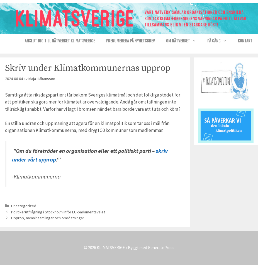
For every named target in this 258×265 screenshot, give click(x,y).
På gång (219, 41)
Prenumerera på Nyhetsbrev (130, 41)
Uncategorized (23, 205)
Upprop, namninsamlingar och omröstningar (47, 217)
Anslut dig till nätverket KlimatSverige (60, 41)
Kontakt (245, 41)
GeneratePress (161, 247)
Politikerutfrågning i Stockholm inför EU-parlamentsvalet (58, 212)
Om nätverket (184, 41)
